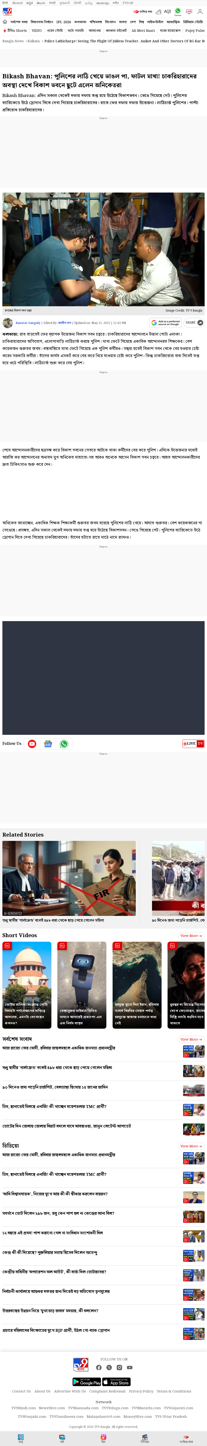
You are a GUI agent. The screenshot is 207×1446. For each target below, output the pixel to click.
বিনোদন (110, 22)
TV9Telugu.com (115, 1408)
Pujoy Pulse (195, 30)
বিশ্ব (141, 22)
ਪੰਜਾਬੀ (77, 3)
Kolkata (33, 41)
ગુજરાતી (64, 3)
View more (191, 936)
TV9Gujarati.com (178, 1408)
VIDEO (37, 30)
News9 (17, 3)
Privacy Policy (141, 1391)
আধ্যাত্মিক (173, 22)
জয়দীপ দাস (64, 323)
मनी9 (116, 3)
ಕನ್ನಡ (29, 3)
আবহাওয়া (95, 30)
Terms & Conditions (174, 1391)
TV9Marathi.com (146, 1408)
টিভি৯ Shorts (17, 30)
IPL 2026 (63, 22)
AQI (167, 12)
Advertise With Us (70, 1391)
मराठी (52, 3)
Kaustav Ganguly (28, 323)
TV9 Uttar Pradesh (171, 1417)
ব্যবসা (123, 22)
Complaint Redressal (107, 1391)
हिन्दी (5, 3)
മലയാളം (102, 3)
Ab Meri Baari (143, 30)
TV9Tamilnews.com (66, 1417)
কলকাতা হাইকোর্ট (116, 30)
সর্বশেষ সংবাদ (17, 1039)
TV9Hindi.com (23, 1408)
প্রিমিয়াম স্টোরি (193, 22)
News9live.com (52, 1408)
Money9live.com (138, 1417)
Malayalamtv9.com (103, 1417)
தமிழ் (89, 3)
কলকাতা (80, 22)
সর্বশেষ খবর (19, 22)
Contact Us (21, 1391)
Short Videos (19, 935)
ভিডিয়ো (10, 1146)
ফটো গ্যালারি (76, 30)
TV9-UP (127, 3)
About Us (42, 1391)
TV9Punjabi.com (32, 1417)
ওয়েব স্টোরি (55, 30)
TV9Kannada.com (83, 1408)
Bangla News (13, 41)
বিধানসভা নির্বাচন (42, 22)
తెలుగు (41, 3)
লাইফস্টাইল (155, 22)
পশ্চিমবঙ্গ (96, 22)
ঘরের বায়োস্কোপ (170, 30)
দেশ (133, 22)
